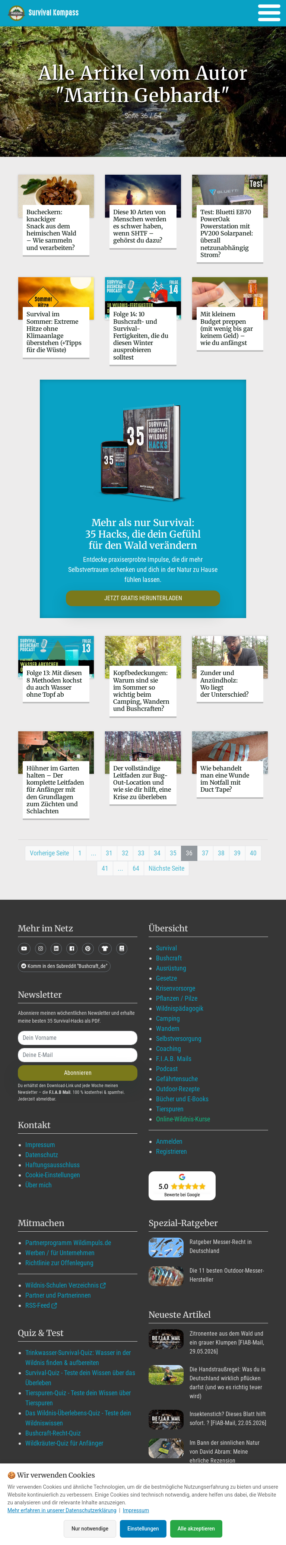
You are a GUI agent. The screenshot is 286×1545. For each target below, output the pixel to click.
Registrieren (171, 1151)
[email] (77, 1055)
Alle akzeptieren (196, 1529)
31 (109, 853)
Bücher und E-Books (182, 1099)
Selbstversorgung (178, 1038)
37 (205, 853)
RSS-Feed (37, 1305)
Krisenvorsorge (175, 988)
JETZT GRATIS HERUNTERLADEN (143, 598)
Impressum (40, 1145)
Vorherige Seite (49, 853)
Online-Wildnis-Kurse (183, 1119)
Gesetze (166, 978)
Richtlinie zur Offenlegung (59, 1263)
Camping (168, 1018)
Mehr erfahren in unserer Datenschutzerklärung (62, 1510)
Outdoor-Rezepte (178, 1089)
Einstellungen (143, 1529)
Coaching (168, 1048)
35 (173, 853)
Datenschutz (41, 1155)
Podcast (167, 1069)
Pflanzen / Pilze (176, 998)
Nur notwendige (90, 1529)
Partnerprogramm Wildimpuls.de (68, 1243)
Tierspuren (170, 1109)
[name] (77, 1038)
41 (105, 868)
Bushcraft (169, 958)
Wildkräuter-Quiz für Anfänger (64, 1443)
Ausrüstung (171, 968)
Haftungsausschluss (52, 1165)
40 (253, 853)
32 (125, 853)
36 (189, 853)
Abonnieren (78, 1072)
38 (221, 853)
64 (136, 868)
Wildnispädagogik (179, 1008)
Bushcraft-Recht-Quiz (53, 1433)
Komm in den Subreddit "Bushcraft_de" (64, 966)
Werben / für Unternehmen (60, 1253)
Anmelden (169, 1141)
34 (157, 853)
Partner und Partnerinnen (58, 1295)
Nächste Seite (166, 868)
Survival (166, 948)
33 (141, 853)
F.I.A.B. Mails (173, 1059)
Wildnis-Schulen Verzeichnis (62, 1285)
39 (237, 853)
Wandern (167, 1028)
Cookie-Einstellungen (52, 1175)
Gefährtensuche (177, 1079)
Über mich (38, 1185)
